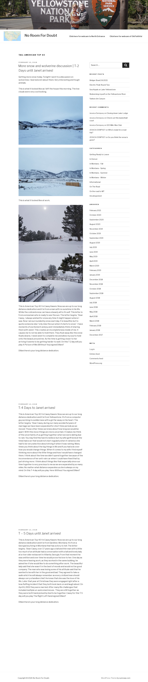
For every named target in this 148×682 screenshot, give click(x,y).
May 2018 (93, 312)
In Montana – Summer (98, 173)
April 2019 (94, 261)
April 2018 (94, 316)
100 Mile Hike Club (114, 125)
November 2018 (96, 284)
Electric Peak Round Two (100, 85)
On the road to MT (97, 191)
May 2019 (93, 256)
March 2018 (94, 321)
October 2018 (95, 289)
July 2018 (93, 303)
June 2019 (94, 252)
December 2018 (96, 279)
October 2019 (95, 233)
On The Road (95, 187)
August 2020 (95, 224)
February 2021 (95, 210)
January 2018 (95, 330)
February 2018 (95, 326)
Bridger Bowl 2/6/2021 (99, 80)
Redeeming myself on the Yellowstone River (108, 94)
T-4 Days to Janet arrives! (36, 408)
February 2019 (95, 270)
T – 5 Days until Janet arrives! (39, 533)
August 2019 (95, 243)
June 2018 (94, 307)
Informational (95, 182)
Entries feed (95, 354)
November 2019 (96, 229)
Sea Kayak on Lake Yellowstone (103, 89)
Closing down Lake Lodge (117, 113)
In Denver (94, 159)
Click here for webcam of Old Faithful (126, 36)
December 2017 (96, 335)
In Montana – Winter (98, 177)
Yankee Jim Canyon (97, 99)
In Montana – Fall (96, 164)
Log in (92, 349)
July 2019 (93, 247)
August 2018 (95, 298)
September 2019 (96, 238)
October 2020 (95, 215)
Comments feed (96, 358)
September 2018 (96, 293)
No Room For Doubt (41, 35)
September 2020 (97, 220)
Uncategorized (96, 196)
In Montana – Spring (98, 168)
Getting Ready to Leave (99, 154)
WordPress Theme (109, 678)
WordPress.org (96, 363)
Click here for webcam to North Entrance (87, 36)
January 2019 (95, 275)
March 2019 (94, 266)
